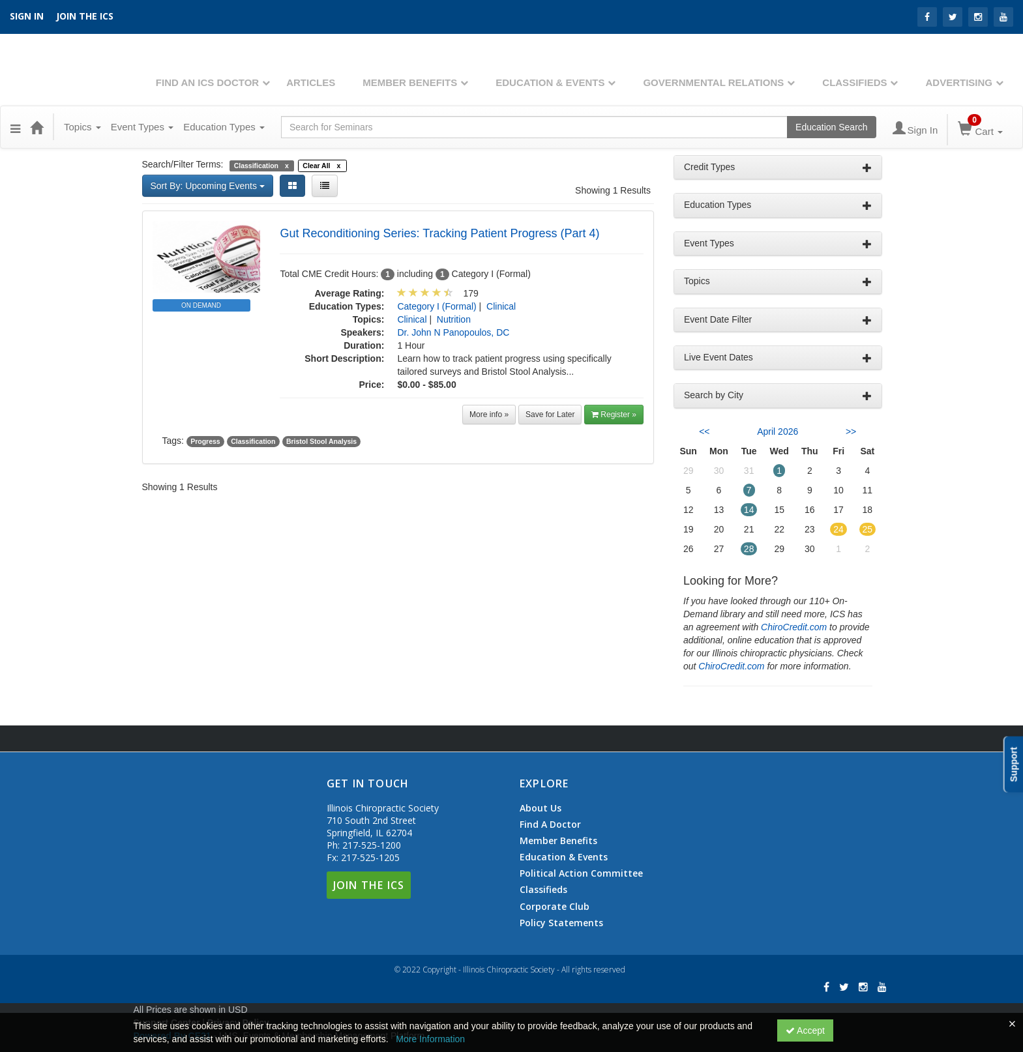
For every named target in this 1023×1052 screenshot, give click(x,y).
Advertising (958, 82)
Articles (310, 82)
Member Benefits (410, 82)
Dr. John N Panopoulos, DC (453, 332)
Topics (82, 126)
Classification (253, 441)
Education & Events (550, 82)
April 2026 (777, 431)
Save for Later (550, 414)
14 (749, 509)
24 (838, 529)
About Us (540, 808)
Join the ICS (84, 16)
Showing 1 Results (613, 190)
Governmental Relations (713, 82)
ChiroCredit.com (794, 627)
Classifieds (854, 82)
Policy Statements (561, 922)
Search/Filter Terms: (183, 164)
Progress (205, 441)
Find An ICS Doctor (207, 82)
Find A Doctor (550, 824)
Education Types (224, 126)
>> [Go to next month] (851, 431)
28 (749, 549)
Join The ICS (368, 885)
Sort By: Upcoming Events (208, 186)
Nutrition (454, 319)
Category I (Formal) (436, 306)
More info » (489, 414)
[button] (15, 127)
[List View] (325, 186)
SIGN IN (27, 16)
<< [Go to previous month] (704, 431)
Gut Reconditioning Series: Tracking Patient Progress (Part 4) (439, 233)
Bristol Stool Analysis (321, 441)
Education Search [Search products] (831, 127)
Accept (805, 1030)
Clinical (501, 306)
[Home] (36, 127)
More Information (430, 1039)
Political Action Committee (581, 873)
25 (868, 529)
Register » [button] (613, 414)
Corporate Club (554, 907)
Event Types (142, 126)
